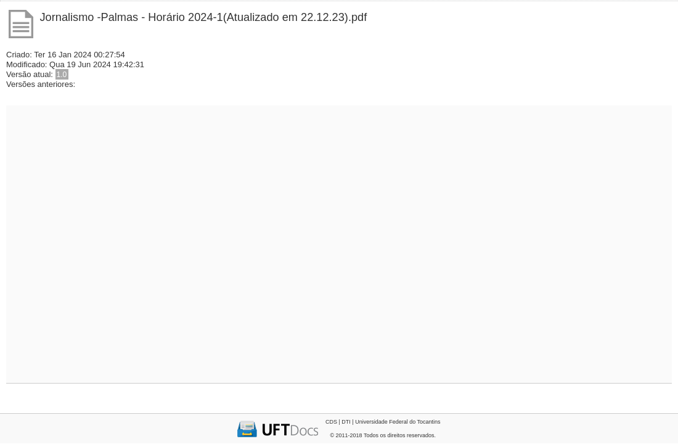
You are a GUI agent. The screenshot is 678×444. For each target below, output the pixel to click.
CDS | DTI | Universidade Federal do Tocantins (383, 422)
